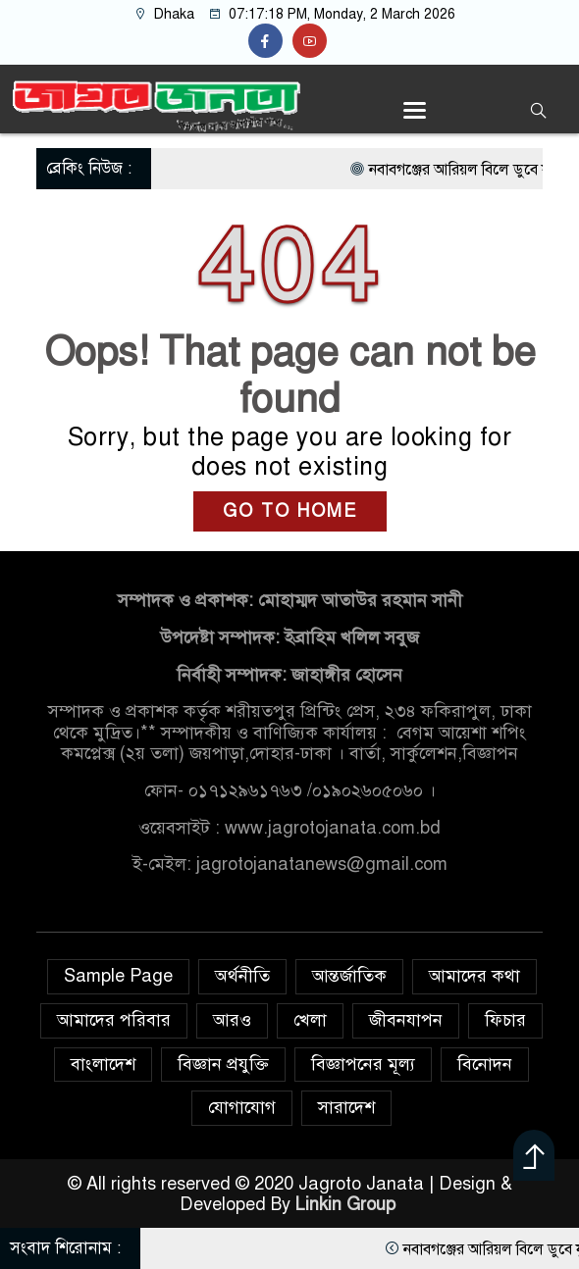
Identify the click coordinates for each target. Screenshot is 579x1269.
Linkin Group (347, 1204)
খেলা (310, 1020)
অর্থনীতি (242, 976)
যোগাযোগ (242, 1107)
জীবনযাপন (406, 1020)
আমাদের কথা (474, 976)
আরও (232, 1020)
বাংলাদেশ (103, 1064)
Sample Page (118, 976)
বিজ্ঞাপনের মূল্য (363, 1064)
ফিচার (505, 1020)
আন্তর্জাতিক (349, 976)
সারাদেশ (346, 1107)
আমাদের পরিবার (114, 1020)
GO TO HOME (290, 511)
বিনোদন (484, 1064)
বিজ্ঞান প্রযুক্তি (223, 1064)
